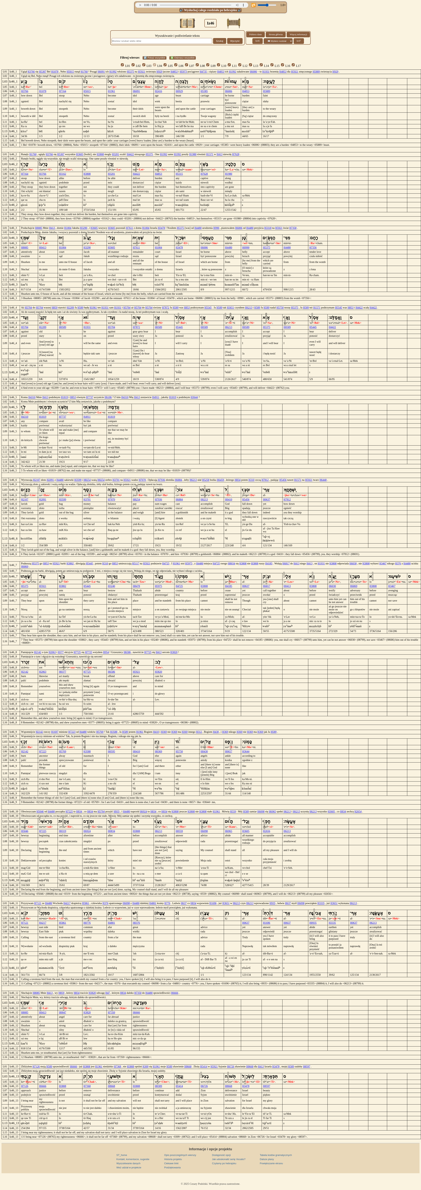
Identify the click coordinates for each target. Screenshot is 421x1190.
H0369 (158, 751)
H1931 (266, 71)
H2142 (37, 652)
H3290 (83, 228)
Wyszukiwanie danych (128, 1163)
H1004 (67, 228)
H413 (219, 154)
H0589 (62, 327)
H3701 (116, 480)
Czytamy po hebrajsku (224, 1163)
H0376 (136, 922)
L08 (200, 65)
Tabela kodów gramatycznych (276, 1155)
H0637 (266, 499)
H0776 (87, 922)
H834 (238, 480)
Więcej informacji (298, 34)
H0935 (313, 922)
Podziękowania (172, 1167)
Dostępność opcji (221, 1155)
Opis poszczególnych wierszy (180, 1155)
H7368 (117, 1066)
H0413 (42, 247)
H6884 (178, 480)
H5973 (183, 71)
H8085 (38, 228)
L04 (157, 65)
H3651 (230, 307)
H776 (167, 903)
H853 (187, 307)
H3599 (77, 480)
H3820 (173, 652)
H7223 (71, 731)
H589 (80, 307)
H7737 (89, 397)
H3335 (320, 903)
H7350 (138, 993)
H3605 (79, 154)
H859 (54, 307)
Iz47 (299, 41)
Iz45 (257, 41)
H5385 (204, 91)
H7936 (161, 480)
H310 (251, 480)
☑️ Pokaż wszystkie (154, 57)
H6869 (24, 566)
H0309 (158, 1086)
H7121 (37, 903)
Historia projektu (173, 1159)
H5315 (179, 174)
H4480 (198, 228)
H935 (117, 811)
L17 (296, 65)
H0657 (228, 751)
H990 (216, 228)
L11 (232, 65)
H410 (156, 731)
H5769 (99, 731)
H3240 (111, 586)
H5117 (135, 563)
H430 (216, 731)
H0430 (204, 751)
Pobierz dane (255, 34)
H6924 (143, 811)
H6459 (220, 480)
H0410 (228, 499)
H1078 (54, 71)
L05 (168, 65)
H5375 (130, 71)
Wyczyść (235, 41)
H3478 (161, 228)
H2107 (36, 480)
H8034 (231, 563)
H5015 (70, 71)
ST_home (121, 1155)
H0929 (179, 91)
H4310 (32, 397)
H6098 (260, 811)
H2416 (158, 91)
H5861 (85, 903)
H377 (61, 652)
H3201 (115, 154)
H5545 (208, 307)
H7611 (129, 228)
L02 (136, 65)
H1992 (112, 71)
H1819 (64, 397)
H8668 (187, 1066)
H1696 (212, 903)
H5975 (188, 563)
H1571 (209, 154)
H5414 (203, 1066)
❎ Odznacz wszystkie (183, 57)
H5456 (282, 480)
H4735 (203, 71)
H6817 (286, 563)
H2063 (52, 652)
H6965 (272, 811)
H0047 (62, 1012)
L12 (242, 65)
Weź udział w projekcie (128, 1167)
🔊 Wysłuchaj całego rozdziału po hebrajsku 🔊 (210, 10)
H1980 (192, 154)
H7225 (69, 811)
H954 (106, 652)
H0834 (111, 831)
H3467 (382, 563)
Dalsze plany (267, 1159)
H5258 (205, 480)
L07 (189, 65)
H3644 (194, 397)
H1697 (54, 731)
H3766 (31, 71)
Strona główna (276, 34)
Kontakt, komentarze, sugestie (132, 1159)
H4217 (67, 903)
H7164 (62, 91)
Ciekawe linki (171, 1163)
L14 (264, 65)
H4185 (268, 563)
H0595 (111, 751)
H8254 (87, 480)
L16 (285, 65)
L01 (125, 65)
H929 (159, 71)
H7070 (142, 480)
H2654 (358, 811)
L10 (221, 65)
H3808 (100, 154)
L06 (178, 65)
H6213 (248, 307)
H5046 (40, 811)
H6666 (174, 993)
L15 (275, 65)
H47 (107, 993)
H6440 (323, 480)
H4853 (174, 71)
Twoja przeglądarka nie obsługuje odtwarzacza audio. (191, 5)
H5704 (28, 307)
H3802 (70, 563)
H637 (184, 903)
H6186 (108, 397)
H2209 (70, 307)
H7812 (265, 480)
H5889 (316, 71)
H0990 (245, 247)
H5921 (141, 71)
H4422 (130, 154)
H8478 (136, 586)
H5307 (42, 71)
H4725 (165, 563)
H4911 (155, 397)
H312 (199, 731)
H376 (398, 563)
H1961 (111, 91)
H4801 (152, 903)
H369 (164, 731)
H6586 (127, 652)
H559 (233, 811)
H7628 (235, 154)
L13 (253, 65)
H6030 (353, 563)
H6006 (253, 71)
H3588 (113, 731)
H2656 (266, 831)
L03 (146, 65)
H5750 (280, 307)
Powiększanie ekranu (271, 1163)
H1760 (84, 71)
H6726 (230, 1066)
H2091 (50, 480)
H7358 (292, 228)
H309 (145, 1066)
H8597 (306, 1066)
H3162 (62, 174)
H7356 (313, 247)
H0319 (62, 831)
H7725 (77, 652)
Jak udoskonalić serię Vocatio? (229, 1159)
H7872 (165, 307)
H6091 (101, 71)
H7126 (36, 1066)
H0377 (62, 671)
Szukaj (219, 41)
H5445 (179, 327)
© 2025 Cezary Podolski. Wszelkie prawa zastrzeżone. (210, 1183)
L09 (210, 65)
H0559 (179, 831)
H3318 (267, 228)
